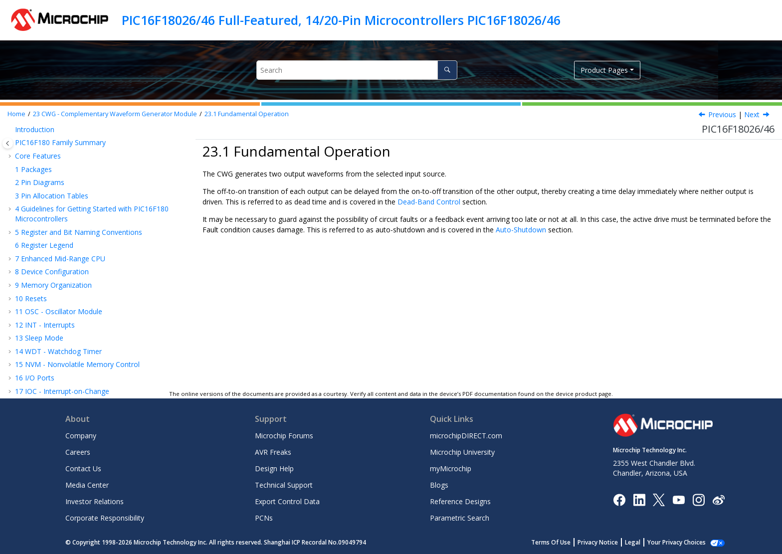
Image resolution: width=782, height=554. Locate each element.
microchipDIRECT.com (466, 435)
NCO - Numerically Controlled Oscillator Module (97, 201)
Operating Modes (58, 250)
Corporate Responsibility (104, 518)
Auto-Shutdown (57, 357)
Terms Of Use (562, 542)
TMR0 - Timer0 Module (57, 161)
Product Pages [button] (604, 70)
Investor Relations (94, 501)
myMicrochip (450, 468)
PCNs (264, 518)
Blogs (439, 485)
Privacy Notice (608, 542)
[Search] (447, 70)
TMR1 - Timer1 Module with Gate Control (87, 174)
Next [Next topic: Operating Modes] (752, 114)
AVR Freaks (273, 452)
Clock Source (50, 264)
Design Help (274, 468)
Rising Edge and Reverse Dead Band (88, 317)
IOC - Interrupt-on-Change (62, 135)
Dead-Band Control (61, 303)
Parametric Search (459, 518)
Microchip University (462, 452)
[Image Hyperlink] (678, 499)
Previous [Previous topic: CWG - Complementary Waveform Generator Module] (722, 114)
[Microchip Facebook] (619, 499)
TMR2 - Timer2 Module (57, 187)
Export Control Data (287, 501)
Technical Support (284, 485)
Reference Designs (460, 501)
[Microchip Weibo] (718, 499)
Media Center (87, 485)
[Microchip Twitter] (659, 499)
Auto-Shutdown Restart (69, 369)
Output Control (54, 290)
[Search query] (356, 70)
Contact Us (83, 468)
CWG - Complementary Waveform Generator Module (115, 114)
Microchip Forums (284, 435)
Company (80, 435)
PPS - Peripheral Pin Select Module (76, 148)
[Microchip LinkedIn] (639, 499)
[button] (11, 135)
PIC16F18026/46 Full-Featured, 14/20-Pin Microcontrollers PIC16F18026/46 (341, 19)
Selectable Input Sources (69, 277)
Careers (77, 452)
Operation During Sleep (69, 383)
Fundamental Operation (246, 114)
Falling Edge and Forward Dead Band (89, 330)
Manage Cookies (682, 542)
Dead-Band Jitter (56, 343)
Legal (643, 542)
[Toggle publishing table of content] (7, 143)
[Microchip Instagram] (698, 499)
